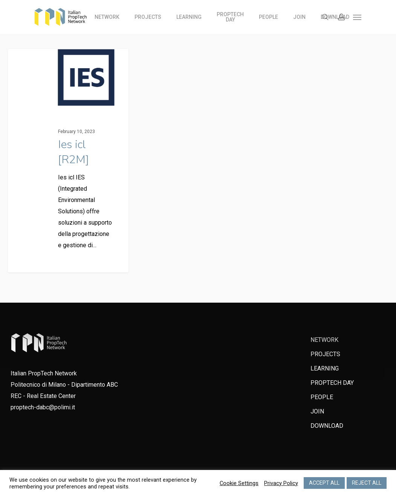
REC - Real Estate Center (43, 396)
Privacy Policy (281, 483)
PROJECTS (325, 354)
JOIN (317, 411)
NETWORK (324, 339)
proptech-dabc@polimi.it (43, 407)
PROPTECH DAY (332, 382)
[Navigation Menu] (357, 17)
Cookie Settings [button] (239, 483)
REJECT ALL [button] (366, 483)
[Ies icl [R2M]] (68, 162)
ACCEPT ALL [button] (324, 483)
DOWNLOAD (326, 425)
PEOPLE (321, 397)
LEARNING (324, 368)
